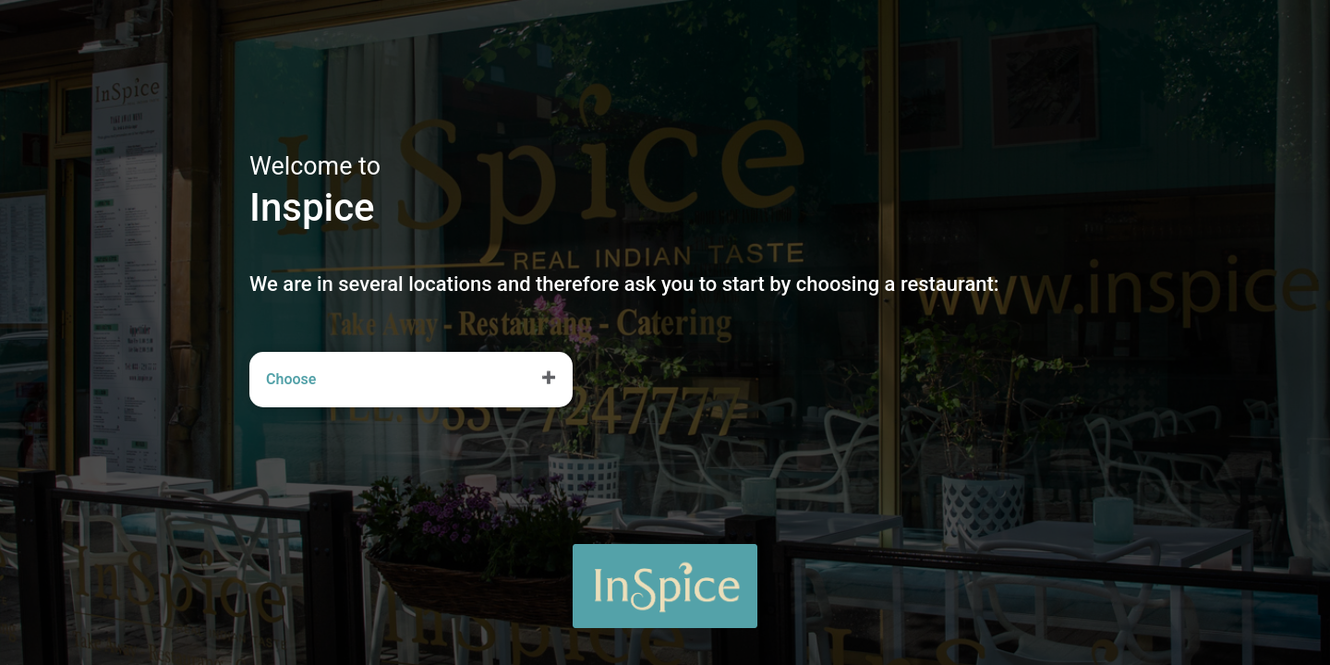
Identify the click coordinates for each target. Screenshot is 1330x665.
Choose (291, 379)
